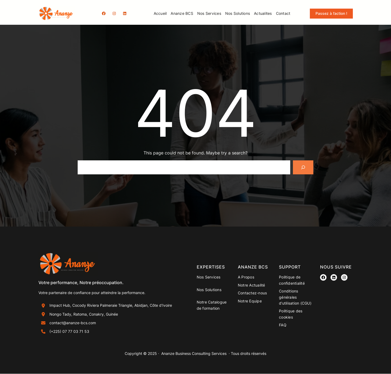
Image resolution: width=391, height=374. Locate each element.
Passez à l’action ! (331, 13)
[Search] (303, 167)
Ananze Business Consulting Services (194, 353)
